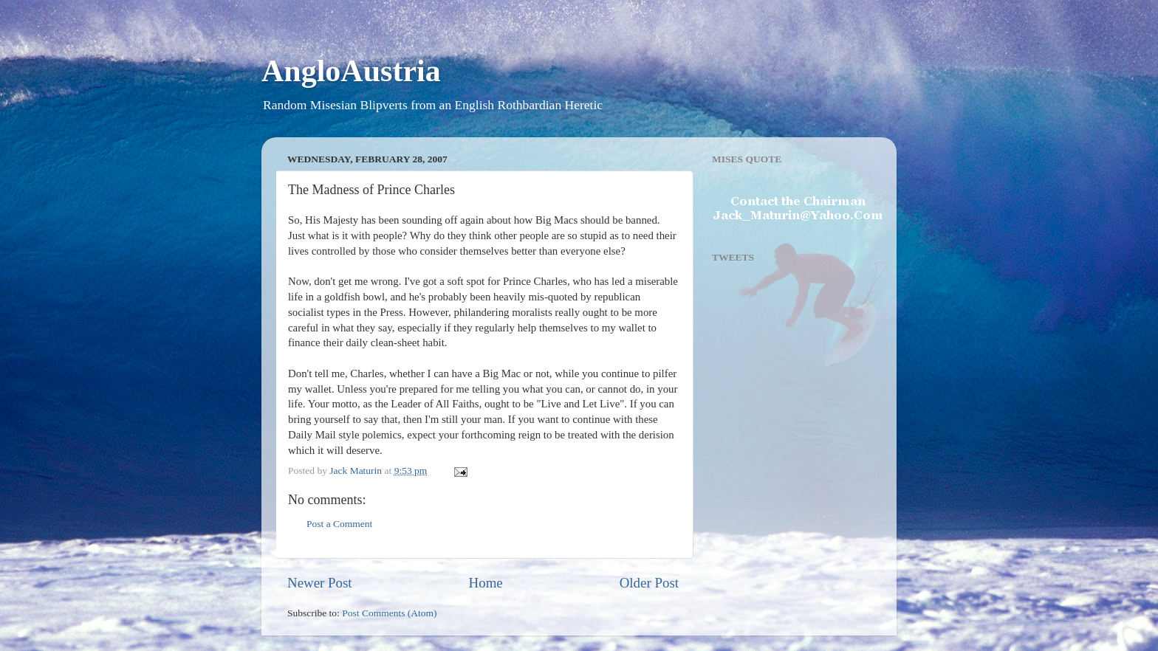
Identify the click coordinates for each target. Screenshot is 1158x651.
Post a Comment (339, 523)
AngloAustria (351, 71)
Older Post (649, 582)
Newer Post (319, 582)
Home (486, 582)
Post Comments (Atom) (389, 613)
